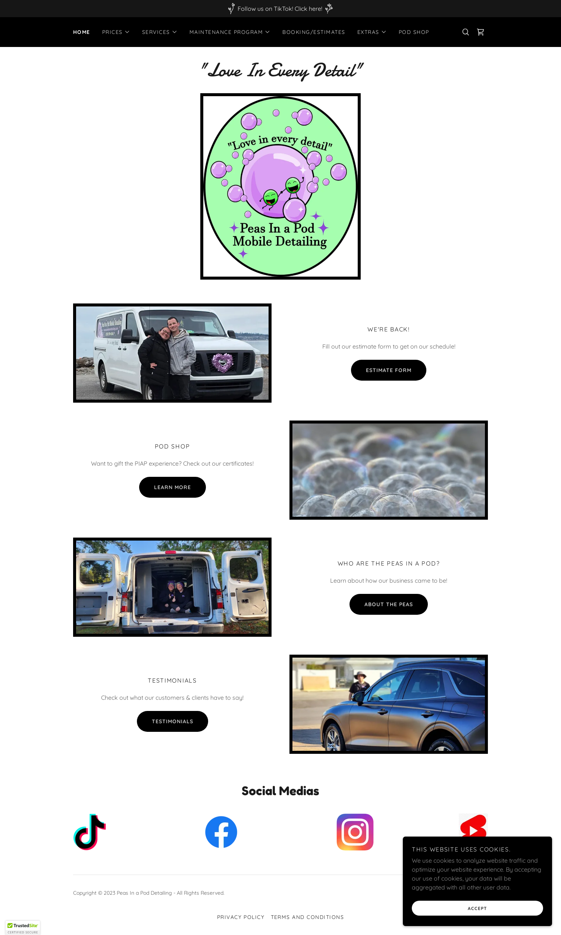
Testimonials (172, 721)
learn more (172, 487)
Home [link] (81, 32)
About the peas (388, 604)
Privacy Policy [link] (241, 917)
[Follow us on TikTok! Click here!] (280, 8)
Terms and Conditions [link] (307, 917)
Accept (477, 908)
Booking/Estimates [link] (313, 32)
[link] (480, 32)
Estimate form (388, 370)
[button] (116, 32)
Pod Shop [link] (414, 32)
